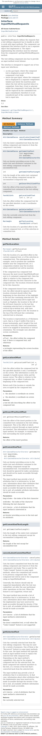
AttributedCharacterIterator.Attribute (21, 458)
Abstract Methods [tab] (11, 127)
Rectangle (7, 221)
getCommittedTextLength (29, 172)
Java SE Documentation (11, 716)
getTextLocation (26, 221)
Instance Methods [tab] (25, 124)
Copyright (4, 726)
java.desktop (13, 15)
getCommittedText (26, 151)
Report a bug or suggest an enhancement (14, 712)
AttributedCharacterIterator (16, 137)
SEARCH (7, 11)
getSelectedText (26, 209)
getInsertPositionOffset (30, 183)
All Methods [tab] (9, 124)
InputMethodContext (9, 31)
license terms (24, 3)
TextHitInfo (8, 195)
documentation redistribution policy (12, 732)
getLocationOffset (27, 195)
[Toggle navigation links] (3, 7)
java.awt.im (13, 18)
